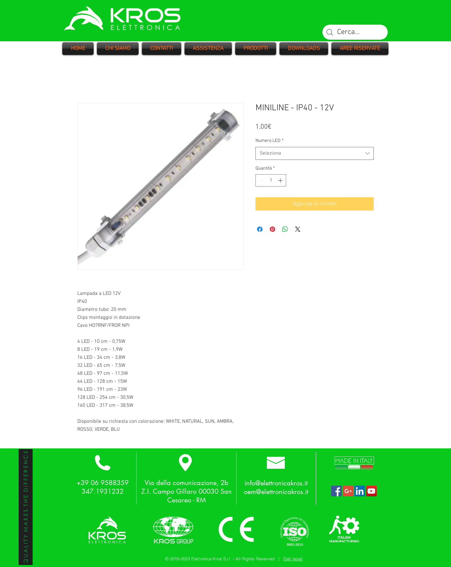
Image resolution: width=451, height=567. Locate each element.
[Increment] (281, 180)
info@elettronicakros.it (276, 483)
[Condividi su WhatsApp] (285, 229)
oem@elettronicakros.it (276, 491)
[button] (255, 48)
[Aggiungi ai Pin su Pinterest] (272, 229)
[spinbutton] (271, 180)
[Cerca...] (355, 32)
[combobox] (314, 153)
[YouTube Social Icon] (371, 491)
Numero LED (269, 141)
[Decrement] (260, 180)
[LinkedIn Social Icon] (359, 491)
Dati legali (293, 558)
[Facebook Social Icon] (336, 491)
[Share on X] (298, 229)
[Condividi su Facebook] (260, 229)
